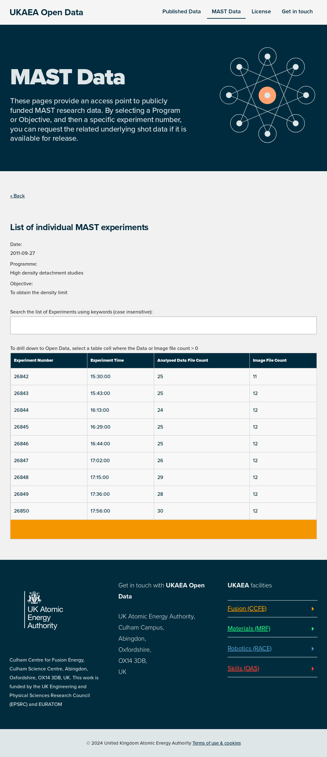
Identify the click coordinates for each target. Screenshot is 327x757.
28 (160, 494)
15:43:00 (100, 393)
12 (255, 393)
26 (160, 460)
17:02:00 (100, 460)
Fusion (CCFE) (247, 608)
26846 (21, 444)
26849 (21, 494)
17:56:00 (100, 511)
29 (160, 477)
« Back (17, 196)
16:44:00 (100, 444)
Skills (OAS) (243, 668)
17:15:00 (100, 477)
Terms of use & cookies (216, 743)
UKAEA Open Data (46, 12)
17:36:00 (100, 494)
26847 (21, 460)
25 (160, 376)
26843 (21, 393)
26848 (21, 477)
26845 (21, 427)
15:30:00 (100, 376)
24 (160, 410)
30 (160, 511)
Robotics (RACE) (250, 648)
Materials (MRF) (249, 628)
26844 (21, 410)
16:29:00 (100, 427)
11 (255, 376)
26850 (21, 511)
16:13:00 (100, 410)
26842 (21, 376)
